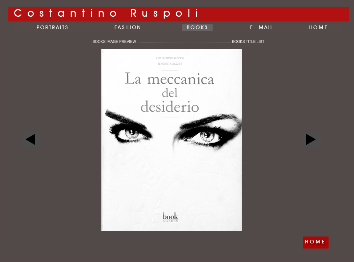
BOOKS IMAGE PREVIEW (117, 42)
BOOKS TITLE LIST (248, 42)
